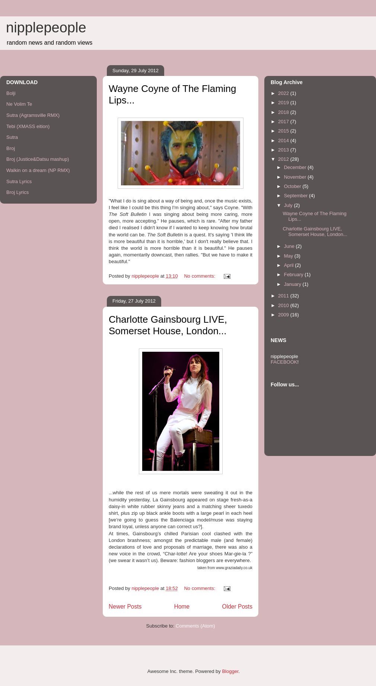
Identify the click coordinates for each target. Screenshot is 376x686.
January (293, 284)
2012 (284, 159)
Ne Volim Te (19, 104)
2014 (284, 140)
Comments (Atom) (195, 626)
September (296, 195)
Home (182, 606)
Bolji (11, 93)
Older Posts (237, 606)
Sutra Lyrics (19, 181)
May (289, 256)
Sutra (12, 137)
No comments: (200, 276)
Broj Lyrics (17, 192)
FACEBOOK (284, 362)
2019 (284, 102)
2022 (284, 93)
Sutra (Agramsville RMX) (33, 115)
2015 (284, 131)
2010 (284, 305)
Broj (10, 148)
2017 (284, 121)
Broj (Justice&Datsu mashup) (37, 159)
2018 (284, 112)
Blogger (230, 671)
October (293, 186)
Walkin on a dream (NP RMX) (38, 170)
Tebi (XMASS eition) (28, 126)
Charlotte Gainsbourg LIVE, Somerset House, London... (168, 325)
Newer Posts (125, 606)
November (296, 177)
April (289, 265)
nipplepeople (46, 27)
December (296, 167)
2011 (284, 296)
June (290, 246)
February (294, 274)
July (289, 205)
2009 (284, 315)
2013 (284, 150)
